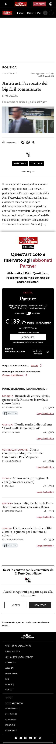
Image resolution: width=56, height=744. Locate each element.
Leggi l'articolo (45, 413)
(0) (51, 407)
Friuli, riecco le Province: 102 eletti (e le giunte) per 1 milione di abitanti (27, 532)
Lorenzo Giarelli (12, 539)
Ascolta (10, 413)
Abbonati (39, 4)
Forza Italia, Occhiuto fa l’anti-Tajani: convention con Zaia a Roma (27, 505)
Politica (9, 67)
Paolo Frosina (11, 432)
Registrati (40, 605)
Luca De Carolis (11, 461)
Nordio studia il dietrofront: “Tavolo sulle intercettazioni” (27, 426)
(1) (51, 511)
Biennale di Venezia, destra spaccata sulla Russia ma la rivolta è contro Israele (26, 399)
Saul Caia (8, 486)
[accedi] (51, 4)
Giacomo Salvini (12, 511)
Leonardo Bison (12, 407)
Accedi (15, 605)
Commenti (9, 142)
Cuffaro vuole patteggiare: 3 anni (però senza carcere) (25, 480)
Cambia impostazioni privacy (19, 657)
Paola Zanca (10, 96)
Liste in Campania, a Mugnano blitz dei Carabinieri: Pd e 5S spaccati (22, 453)
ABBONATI (28, 337)
